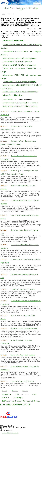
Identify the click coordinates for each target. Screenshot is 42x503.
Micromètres (8, 99)
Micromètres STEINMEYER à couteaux (17, 61)
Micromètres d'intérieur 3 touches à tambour (20, 106)
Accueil (4, 391)
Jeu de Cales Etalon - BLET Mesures (23, 355)
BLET (17, 394)
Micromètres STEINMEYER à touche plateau (19, 58)
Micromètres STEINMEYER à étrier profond (19, 65)
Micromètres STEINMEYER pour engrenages (19, 82)
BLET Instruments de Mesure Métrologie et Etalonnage (21, 401)
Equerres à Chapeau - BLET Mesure (23, 289)
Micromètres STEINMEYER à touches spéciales (20, 92)
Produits (15, 391)
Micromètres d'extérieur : (13, 40)
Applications (6, 394)
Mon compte (18, 398)
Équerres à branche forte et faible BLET (24, 329)
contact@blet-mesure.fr (10, 433)
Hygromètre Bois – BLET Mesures (22, 381)
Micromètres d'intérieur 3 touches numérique (20, 103)
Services (25, 391)
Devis (34, 394)
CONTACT (5, 398)
